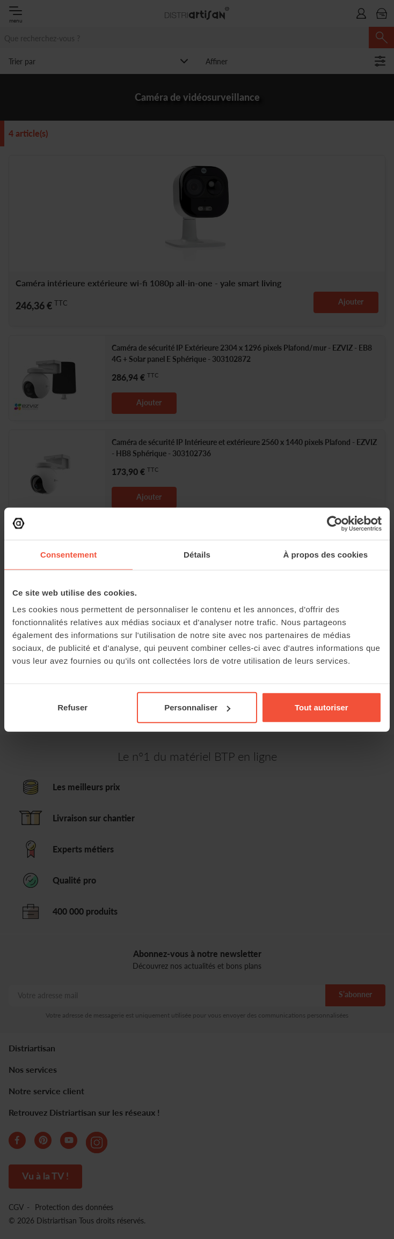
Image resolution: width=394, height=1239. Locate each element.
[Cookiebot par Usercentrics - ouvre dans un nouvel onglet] (335, 523)
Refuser (72, 707)
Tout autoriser (321, 707)
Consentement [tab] (68, 554)
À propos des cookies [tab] (325, 554)
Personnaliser (197, 707)
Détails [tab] (197, 554)
